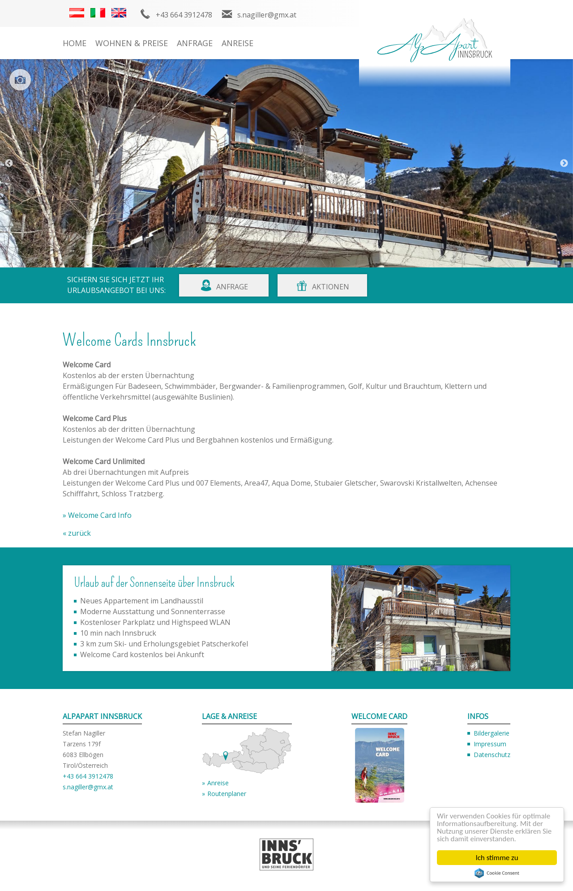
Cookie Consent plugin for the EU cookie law (497, 873)
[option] (286, 163)
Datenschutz (492, 754)
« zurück (77, 533)
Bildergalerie (491, 733)
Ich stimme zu (497, 857)
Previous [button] (8, 163)
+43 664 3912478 (184, 15)
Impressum (490, 744)
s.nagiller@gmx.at (266, 15)
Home (74, 43)
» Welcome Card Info (97, 515)
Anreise (237, 43)
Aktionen (330, 287)
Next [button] (564, 163)
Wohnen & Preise (131, 43)
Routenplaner (226, 793)
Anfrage (195, 43)
